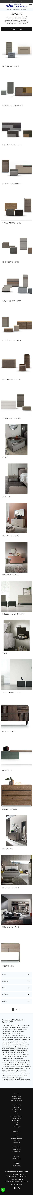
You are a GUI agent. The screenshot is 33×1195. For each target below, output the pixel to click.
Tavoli (16, 1122)
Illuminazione (16, 1149)
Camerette (16, 1142)
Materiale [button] (5, 981)
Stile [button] (3, 988)
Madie (16, 1112)
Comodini (23, 9)
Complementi (16, 1151)
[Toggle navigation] (30, 5)
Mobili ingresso (16, 1120)
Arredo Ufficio (16, 1158)
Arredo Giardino (16, 1165)
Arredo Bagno (17, 1127)
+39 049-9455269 (17, 1179)
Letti (16, 1134)
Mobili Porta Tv (16, 1118)
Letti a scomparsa (16, 1138)
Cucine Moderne (16, 1098)
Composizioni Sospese (16, 1116)
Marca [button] (4, 974)
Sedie (16, 1124)
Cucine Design (16, 1096)
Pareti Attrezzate (16, 1109)
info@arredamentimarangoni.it (19, 1181)
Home (8, 9)
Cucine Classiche (16, 1100)
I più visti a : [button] (6, 994)
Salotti (16, 1114)
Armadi (16, 1140)
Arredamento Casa (15, 9)
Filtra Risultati (16, 29)
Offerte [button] (4, 1001)
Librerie (16, 1107)
